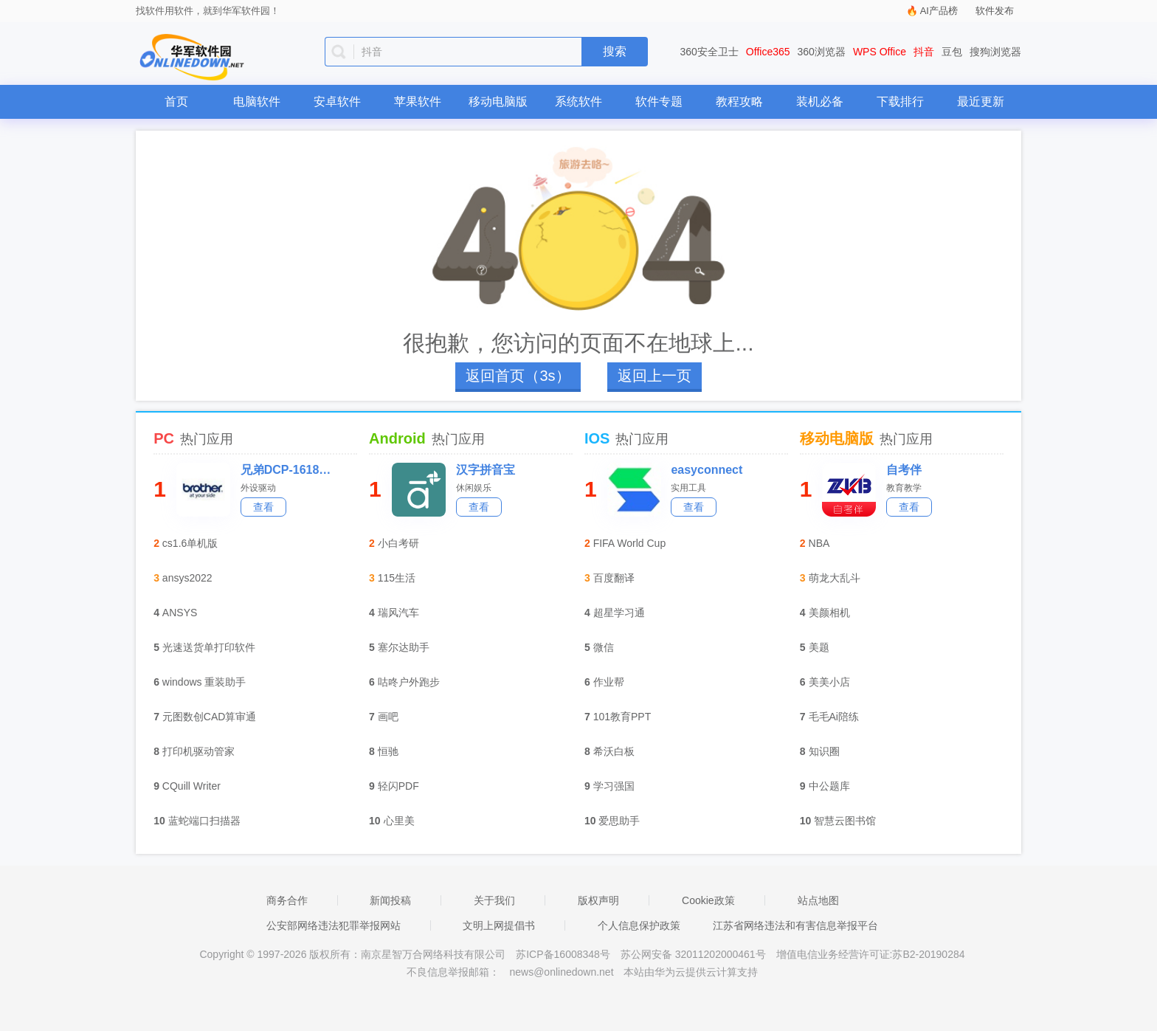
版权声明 (598, 900)
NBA (819, 543)
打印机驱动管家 (198, 751)
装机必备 (819, 101)
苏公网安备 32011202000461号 (695, 954)
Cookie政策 (708, 900)
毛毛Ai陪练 (834, 717)
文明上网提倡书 (499, 925)
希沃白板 (614, 751)
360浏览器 (822, 51)
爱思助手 (619, 821)
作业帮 (608, 682)
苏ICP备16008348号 (563, 954)
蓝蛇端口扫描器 (204, 821)
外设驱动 (258, 488)
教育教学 (904, 488)
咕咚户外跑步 (409, 682)
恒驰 (388, 751)
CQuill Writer (191, 786)
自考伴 (904, 469)
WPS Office (879, 51)
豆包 (952, 51)
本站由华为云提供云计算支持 (691, 972)
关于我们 (494, 900)
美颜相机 (829, 612)
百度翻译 (614, 578)
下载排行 (900, 101)
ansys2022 (187, 578)
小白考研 (398, 543)
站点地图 (818, 900)
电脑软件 (256, 101)
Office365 (768, 51)
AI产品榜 (939, 10)
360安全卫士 (709, 51)
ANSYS (179, 612)
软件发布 (994, 10)
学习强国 (614, 786)
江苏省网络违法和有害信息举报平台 (795, 925)
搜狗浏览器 (995, 51)
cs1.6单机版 (190, 543)
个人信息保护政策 (639, 925)
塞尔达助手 (403, 647)
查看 (263, 507)
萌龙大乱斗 (834, 578)
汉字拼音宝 (485, 469)
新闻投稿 (390, 900)
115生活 (396, 578)
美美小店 (829, 682)
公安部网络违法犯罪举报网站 (333, 925)
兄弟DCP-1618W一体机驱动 (286, 469)
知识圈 (824, 751)
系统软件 (578, 101)
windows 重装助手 (204, 682)
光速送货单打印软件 (208, 647)
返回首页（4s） (518, 376)
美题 (819, 647)
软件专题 (659, 101)
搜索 (614, 51)
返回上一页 (654, 376)
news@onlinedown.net (561, 972)
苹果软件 (417, 101)
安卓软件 (337, 101)
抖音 (923, 51)
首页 (176, 101)
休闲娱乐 (473, 488)
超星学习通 (619, 612)
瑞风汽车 (398, 612)
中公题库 (829, 786)
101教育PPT (622, 717)
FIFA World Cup (629, 543)
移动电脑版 (498, 101)
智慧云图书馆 (845, 821)
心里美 (399, 821)
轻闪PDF (398, 786)
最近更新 (980, 101)
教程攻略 (739, 101)
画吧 (388, 717)
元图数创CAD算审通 (209, 717)
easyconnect (706, 469)
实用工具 (688, 488)
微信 (603, 647)
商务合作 (287, 900)
